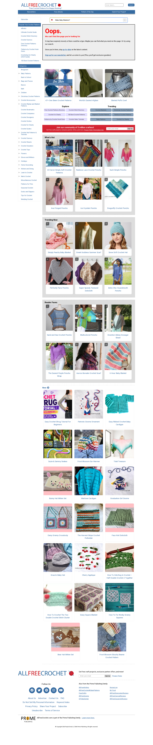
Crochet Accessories (28, 100)
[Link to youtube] (61, 690)
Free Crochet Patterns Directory (28, 44)
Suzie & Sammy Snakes (57, 461)
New (45, 388)
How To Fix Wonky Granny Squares (119, 616)
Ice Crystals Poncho (89, 208)
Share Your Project (48, 706)
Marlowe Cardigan (88, 498)
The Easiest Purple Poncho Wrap (59, 374)
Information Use (98, 130)
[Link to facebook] (32, 690)
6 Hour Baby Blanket (118, 373)
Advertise (42, 698)
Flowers (24, 153)
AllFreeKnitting (84, 687)
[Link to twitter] (39, 690)
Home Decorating (27, 165)
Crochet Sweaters (27, 146)
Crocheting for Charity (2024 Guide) (28, 56)
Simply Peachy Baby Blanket (59, 252)
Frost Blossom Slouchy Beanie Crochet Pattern (111, 656)
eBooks (23, 28)
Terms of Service (52, 710)
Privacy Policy (88, 130)
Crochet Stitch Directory (29, 36)
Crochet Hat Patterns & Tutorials (29, 133)
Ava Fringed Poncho (59, 208)
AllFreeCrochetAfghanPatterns (89, 690)
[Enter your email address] (91, 676)
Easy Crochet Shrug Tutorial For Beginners (58, 423)
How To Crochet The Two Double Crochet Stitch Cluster (58, 616)
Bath (22, 89)
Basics (23, 85)
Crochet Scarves (26, 40)
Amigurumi (24, 70)
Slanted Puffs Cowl (119, 100)
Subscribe (24, 19)
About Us (32, 698)
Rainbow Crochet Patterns (122, 115)
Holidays (24, 161)
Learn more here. (88, 718)
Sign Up (130, 128)
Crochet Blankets (101, 110)
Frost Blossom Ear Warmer (88, 461)
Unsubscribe (37, 710)
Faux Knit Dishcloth (119, 535)
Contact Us (53, 698)
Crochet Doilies (26, 121)
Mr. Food (113, 690)
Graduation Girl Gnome (119, 498)
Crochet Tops (25, 150)
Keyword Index (63, 702)
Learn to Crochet (26, 173)
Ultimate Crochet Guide (29, 32)
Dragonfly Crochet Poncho (118, 208)
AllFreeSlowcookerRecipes (119, 693)
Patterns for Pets (27, 184)
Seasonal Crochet (27, 188)
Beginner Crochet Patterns (101, 115)
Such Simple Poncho (118, 170)
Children (24, 93)
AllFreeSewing (84, 696)
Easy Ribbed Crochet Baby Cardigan (119, 423)
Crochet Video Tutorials (76, 119)
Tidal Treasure (119, 461)
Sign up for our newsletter (55, 55)
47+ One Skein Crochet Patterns (58, 100)
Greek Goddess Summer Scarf (88, 252)
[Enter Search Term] (114, 5)
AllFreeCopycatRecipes (118, 696)
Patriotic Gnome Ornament (89, 422)
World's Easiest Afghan (88, 100)
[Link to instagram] (54, 690)
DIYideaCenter (84, 699)
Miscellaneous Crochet (29, 180)
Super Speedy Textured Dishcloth (88, 289)
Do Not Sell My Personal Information (38, 702)
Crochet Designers (27, 117)
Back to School (26, 77)
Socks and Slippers (27, 192)
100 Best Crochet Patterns (30, 61)
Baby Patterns (26, 73)
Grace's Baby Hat (58, 575)
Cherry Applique (88, 575)
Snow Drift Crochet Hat (118, 252)
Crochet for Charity (27, 125)
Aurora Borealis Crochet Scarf (88, 373)
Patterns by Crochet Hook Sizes (30, 50)
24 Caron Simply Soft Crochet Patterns (59, 171)
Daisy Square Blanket (88, 615)
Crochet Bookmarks (27, 110)
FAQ (62, 698)
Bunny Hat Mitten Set (57, 498)
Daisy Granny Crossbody (58, 535)
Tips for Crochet (26, 195)
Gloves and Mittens (27, 157)
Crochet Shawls (26, 142)
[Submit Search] (131, 5)
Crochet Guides (26, 129)
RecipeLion (113, 687)
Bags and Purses (27, 81)
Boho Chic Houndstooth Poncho (118, 289)
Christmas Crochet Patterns (30, 96)
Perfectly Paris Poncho (59, 288)
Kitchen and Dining (27, 169)
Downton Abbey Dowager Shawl (118, 336)
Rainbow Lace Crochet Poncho (88, 170)
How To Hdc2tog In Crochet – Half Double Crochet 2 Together (120, 576)
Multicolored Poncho (88, 335)
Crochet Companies (27, 113)
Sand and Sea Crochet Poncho (59, 335)
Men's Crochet (26, 176)
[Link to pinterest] (46, 690)
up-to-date (67, 50)
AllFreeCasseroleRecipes (118, 699)
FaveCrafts (82, 693)
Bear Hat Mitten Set (66, 654)
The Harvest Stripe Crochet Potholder (89, 536)
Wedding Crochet (27, 199)
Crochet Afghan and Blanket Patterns (30, 105)
